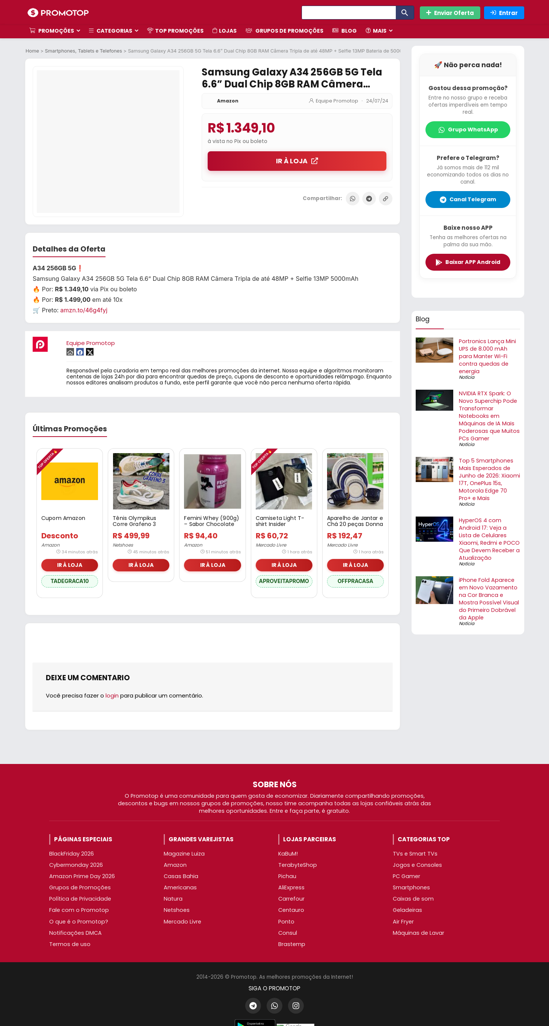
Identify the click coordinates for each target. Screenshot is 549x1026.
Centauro (291, 910)
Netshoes (123, 545)
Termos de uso (69, 944)
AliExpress (291, 887)
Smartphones (411, 887)
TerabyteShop (297, 865)
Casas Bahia (181, 876)
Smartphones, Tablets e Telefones (83, 51)
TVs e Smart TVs (415, 853)
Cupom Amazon (63, 518)
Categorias (110, 31)
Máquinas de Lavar (418, 933)
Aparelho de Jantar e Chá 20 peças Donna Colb (355, 524)
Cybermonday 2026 (76, 865)
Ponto (286, 921)
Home (32, 51)
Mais (376, 31)
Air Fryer (403, 921)
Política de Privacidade (80, 898)
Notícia (466, 377)
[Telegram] (253, 1006)
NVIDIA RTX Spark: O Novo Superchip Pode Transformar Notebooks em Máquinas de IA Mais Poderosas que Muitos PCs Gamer (489, 416)
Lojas (225, 31)
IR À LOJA (297, 161)
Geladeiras (407, 910)
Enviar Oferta (450, 13)
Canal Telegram (468, 199)
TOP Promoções (175, 31)
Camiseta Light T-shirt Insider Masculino (280, 524)
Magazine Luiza (184, 853)
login (112, 695)
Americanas (180, 887)
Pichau (287, 876)
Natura (173, 898)
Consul (287, 933)
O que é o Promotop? (78, 921)
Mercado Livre (271, 545)
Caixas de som (413, 898)
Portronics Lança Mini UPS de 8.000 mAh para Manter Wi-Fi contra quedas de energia (487, 356)
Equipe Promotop (337, 101)
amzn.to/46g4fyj (84, 310)
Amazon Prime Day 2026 (82, 876)
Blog (344, 31)
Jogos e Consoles (417, 865)
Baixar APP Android (468, 262)
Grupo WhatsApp (468, 129)
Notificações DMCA (75, 933)
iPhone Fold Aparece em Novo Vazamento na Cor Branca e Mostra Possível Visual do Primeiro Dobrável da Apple (489, 598)
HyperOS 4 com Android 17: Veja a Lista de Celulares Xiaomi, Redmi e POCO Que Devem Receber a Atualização (489, 539)
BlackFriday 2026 (71, 853)
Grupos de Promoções (284, 31)
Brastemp (291, 944)
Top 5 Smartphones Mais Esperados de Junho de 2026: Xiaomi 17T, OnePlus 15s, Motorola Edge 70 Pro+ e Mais (489, 479)
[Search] (349, 12)
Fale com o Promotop (79, 910)
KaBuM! (288, 853)
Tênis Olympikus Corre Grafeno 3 (134, 521)
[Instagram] (296, 1006)
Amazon (227, 101)
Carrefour (291, 898)
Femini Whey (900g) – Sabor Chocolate (211, 521)
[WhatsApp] (274, 1006)
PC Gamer (406, 876)
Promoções (51, 31)
